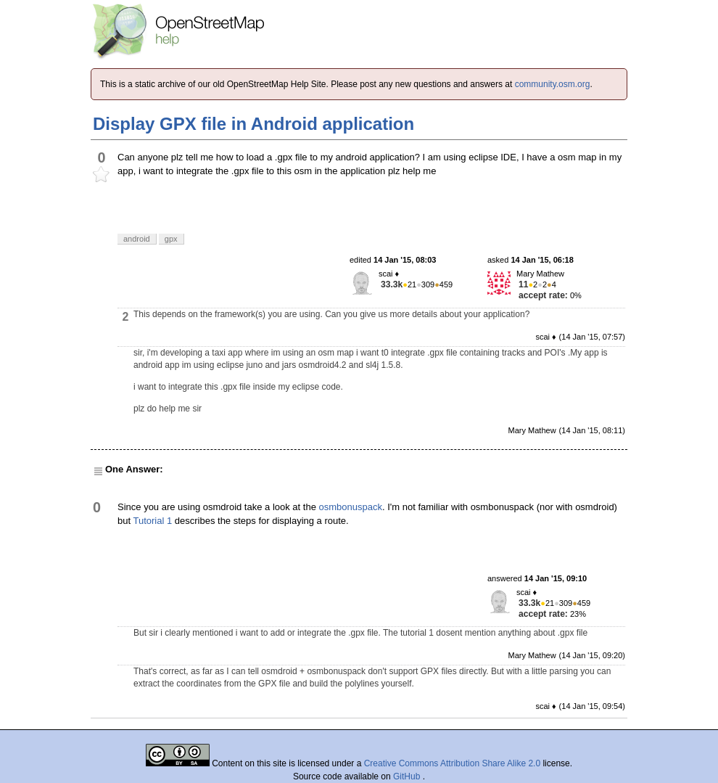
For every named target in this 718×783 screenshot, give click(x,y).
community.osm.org (552, 84)
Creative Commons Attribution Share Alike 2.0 (452, 763)
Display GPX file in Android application (253, 124)
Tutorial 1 (152, 520)
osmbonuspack (350, 506)
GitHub (408, 776)
